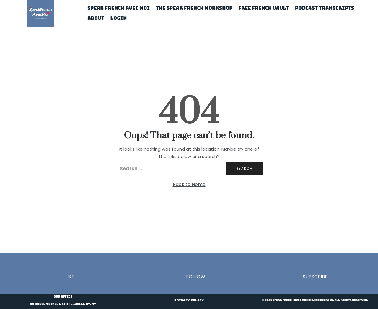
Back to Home (189, 184)
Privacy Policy (189, 300)
